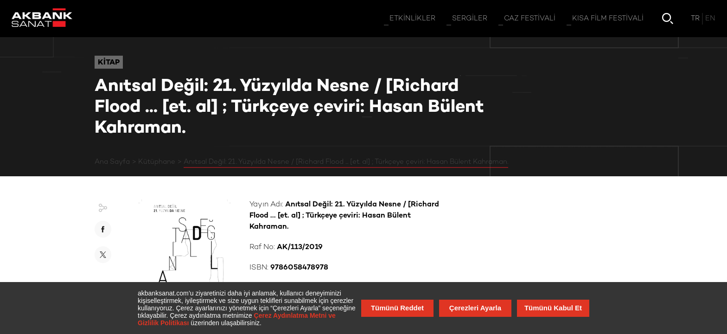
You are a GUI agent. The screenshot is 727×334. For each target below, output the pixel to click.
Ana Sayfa (112, 162)
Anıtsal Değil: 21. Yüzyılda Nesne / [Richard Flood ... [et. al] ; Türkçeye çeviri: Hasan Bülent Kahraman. (346, 162)
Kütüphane (156, 162)
